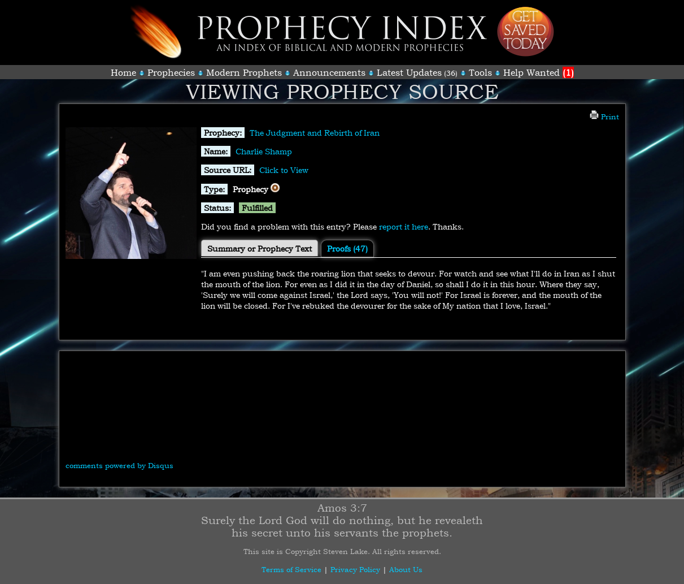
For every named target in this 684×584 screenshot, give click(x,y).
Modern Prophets (244, 72)
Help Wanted (538, 72)
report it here (403, 226)
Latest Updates (409, 72)
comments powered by (119, 465)
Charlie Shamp (264, 151)
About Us (405, 569)
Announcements (329, 72)
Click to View (283, 170)
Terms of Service (291, 569)
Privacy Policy (355, 569)
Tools (480, 72)
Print (604, 116)
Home (123, 72)
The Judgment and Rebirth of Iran (315, 132)
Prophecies (171, 72)
